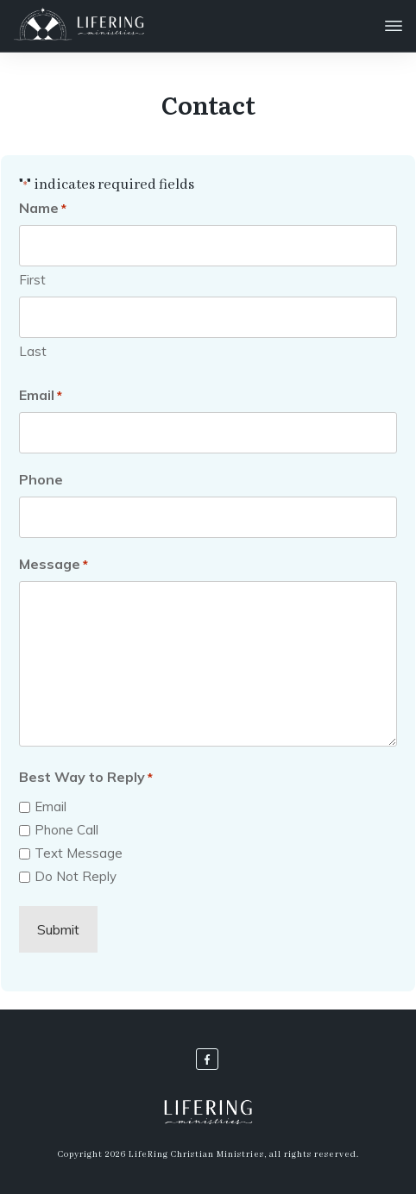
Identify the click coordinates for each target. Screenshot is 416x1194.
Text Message (79, 853)
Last (33, 351)
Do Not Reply (76, 876)
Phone (41, 479)
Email (40, 395)
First (32, 280)
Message (53, 564)
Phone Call (66, 830)
